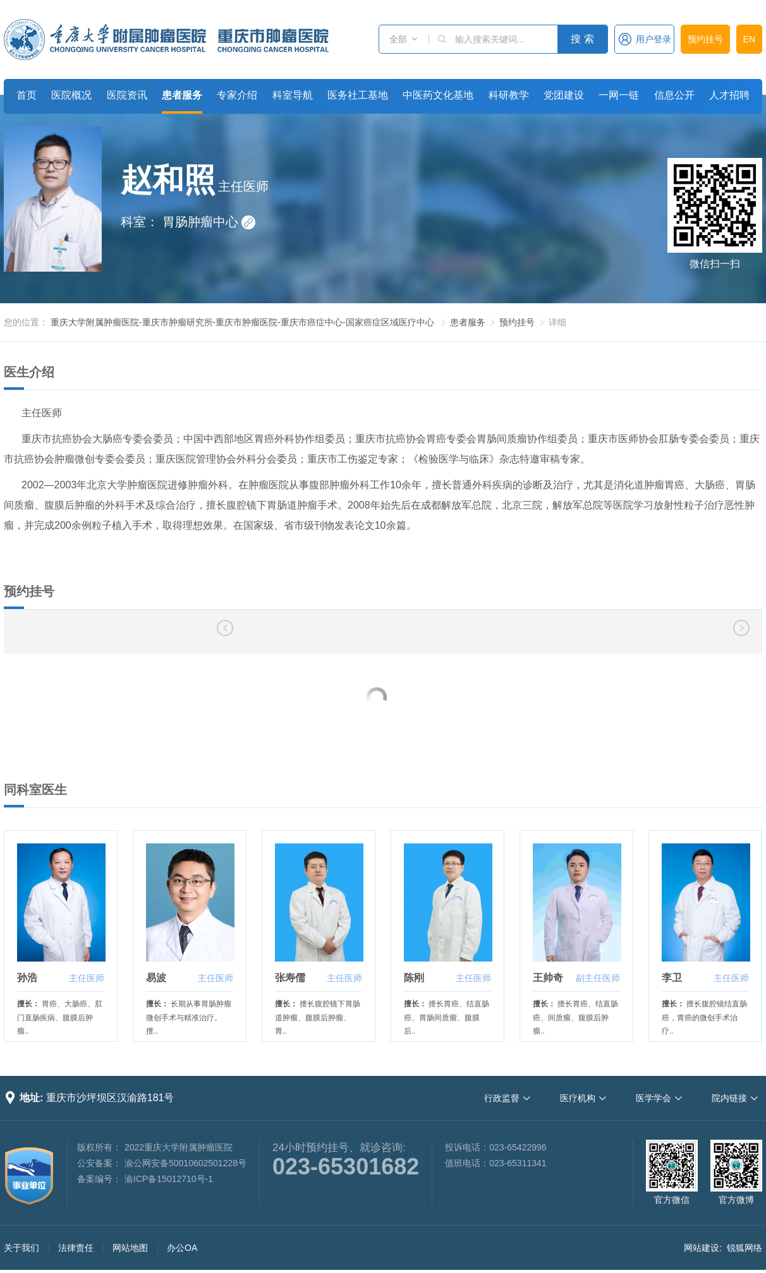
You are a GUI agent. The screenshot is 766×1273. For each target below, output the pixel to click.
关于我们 (21, 1248)
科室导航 (292, 95)
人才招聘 (729, 95)
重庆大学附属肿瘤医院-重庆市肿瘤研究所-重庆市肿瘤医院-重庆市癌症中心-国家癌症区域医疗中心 (242, 322)
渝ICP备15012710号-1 (169, 1179)
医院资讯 (127, 95)
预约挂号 (705, 39)
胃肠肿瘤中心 (209, 222)
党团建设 (564, 95)
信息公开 (674, 95)
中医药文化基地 (438, 95)
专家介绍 (237, 95)
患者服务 (182, 95)
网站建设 (701, 1248)
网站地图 (130, 1248)
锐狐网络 (744, 1248)
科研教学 (509, 95)
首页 (26, 95)
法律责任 (76, 1248)
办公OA (182, 1248)
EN (749, 39)
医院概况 (71, 95)
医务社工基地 (357, 95)
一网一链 (619, 95)
